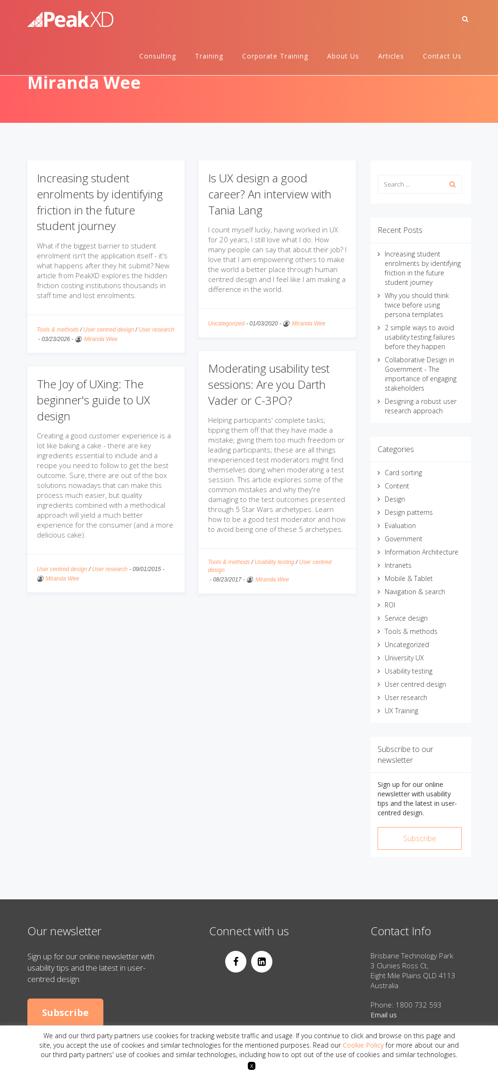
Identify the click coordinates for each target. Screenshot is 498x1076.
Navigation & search (415, 591)
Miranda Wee (101, 339)
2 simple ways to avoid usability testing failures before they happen (420, 337)
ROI (390, 604)
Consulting (157, 55)
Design (395, 499)
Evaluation (400, 525)
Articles (391, 55)
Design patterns (409, 512)
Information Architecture (421, 551)
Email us (384, 1014)
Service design (406, 618)
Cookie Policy (363, 1045)
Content (397, 485)
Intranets (398, 565)
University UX (404, 657)
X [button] (251, 1065)
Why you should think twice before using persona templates (417, 305)
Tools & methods (58, 329)
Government (403, 538)
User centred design (108, 329)
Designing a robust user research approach (420, 406)
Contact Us (442, 55)
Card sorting (403, 472)
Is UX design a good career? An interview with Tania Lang (269, 193)
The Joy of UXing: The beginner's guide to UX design (93, 399)
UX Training (401, 710)
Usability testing (274, 562)
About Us (343, 55)
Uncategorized (226, 323)
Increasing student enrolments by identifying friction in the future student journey (100, 201)
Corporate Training (275, 55)
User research (156, 329)
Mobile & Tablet (409, 578)
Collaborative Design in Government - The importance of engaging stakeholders (420, 374)
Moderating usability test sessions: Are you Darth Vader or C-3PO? (268, 384)
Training (209, 55)
